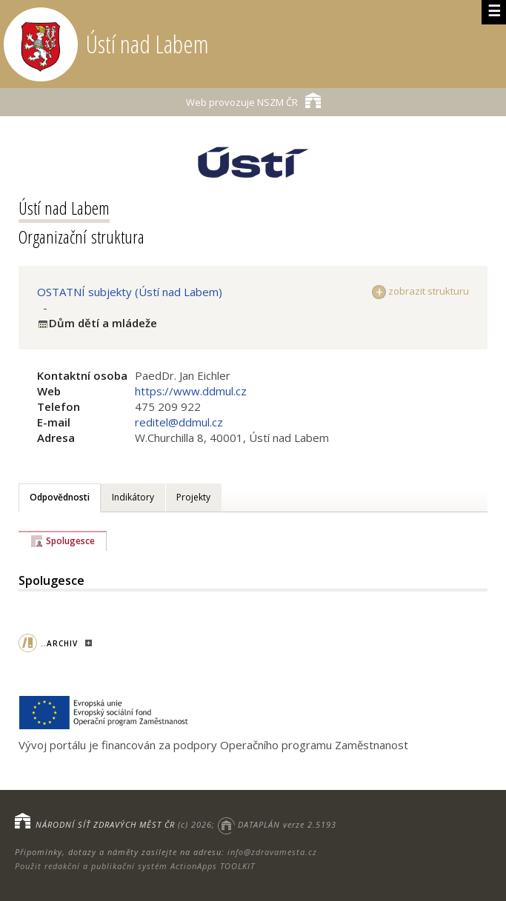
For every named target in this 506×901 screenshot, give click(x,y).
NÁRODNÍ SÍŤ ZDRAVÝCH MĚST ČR (105, 824)
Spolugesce (70, 541)
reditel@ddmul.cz (179, 422)
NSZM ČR (253, 100)
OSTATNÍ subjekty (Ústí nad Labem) (129, 291)
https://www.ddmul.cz (191, 390)
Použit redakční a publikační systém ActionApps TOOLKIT (135, 865)
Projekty (193, 497)
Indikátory (133, 497)
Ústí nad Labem (64, 207)
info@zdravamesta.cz (272, 851)
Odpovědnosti (60, 497)
